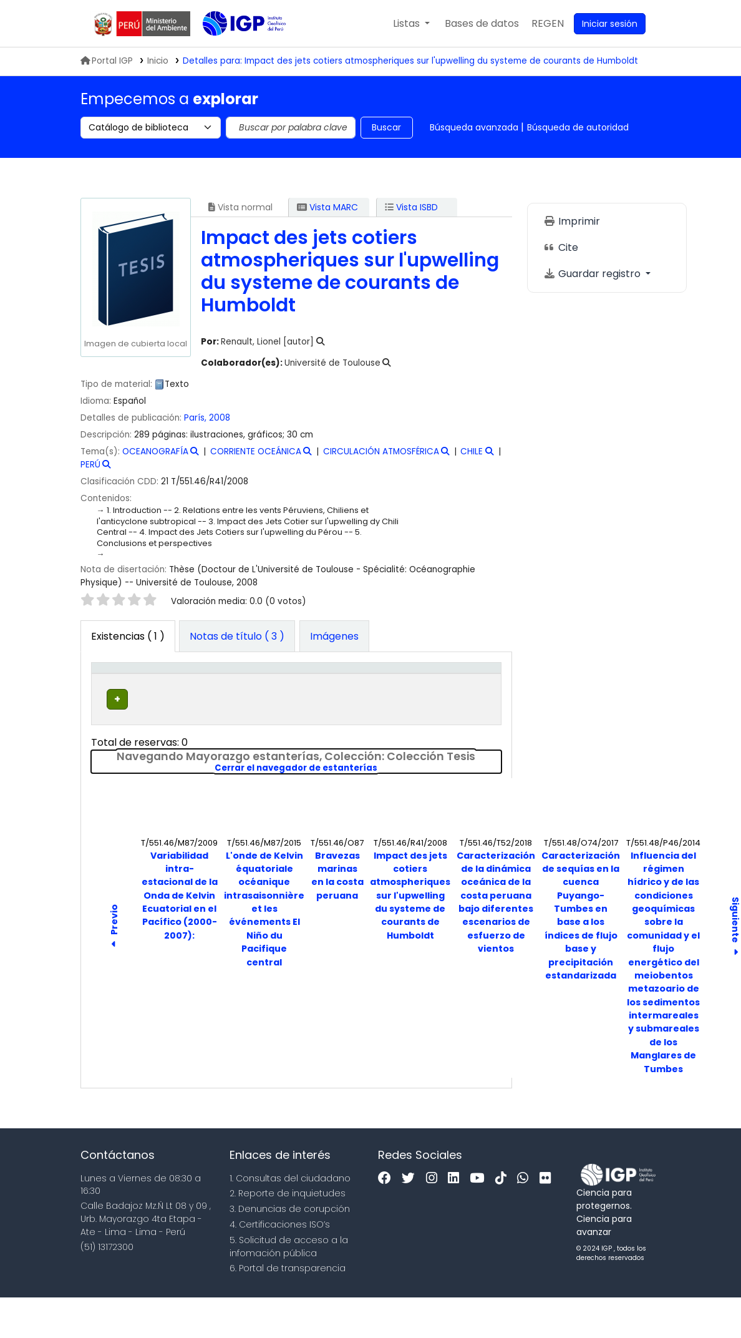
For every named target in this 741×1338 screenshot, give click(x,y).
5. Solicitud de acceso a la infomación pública (289, 1287)
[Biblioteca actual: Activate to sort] (179, 688)
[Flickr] (548, 1219)
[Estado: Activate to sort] (420, 688)
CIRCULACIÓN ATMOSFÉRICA (381, 451)
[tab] (237, 636)
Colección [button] (247, 701)
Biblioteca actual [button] (171, 694)
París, (196, 418)
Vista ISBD (411, 207)
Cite (560, 247)
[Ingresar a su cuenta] (610, 23)
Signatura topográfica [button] (325, 694)
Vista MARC (327, 207)
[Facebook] (387, 1219)
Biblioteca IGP (234, 48)
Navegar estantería (319, 746)
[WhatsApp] (526, 1219)
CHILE (471, 451)
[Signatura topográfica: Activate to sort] (340, 688)
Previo (114, 968)
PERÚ (90, 465)
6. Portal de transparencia (288, 1309)
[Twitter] (411, 1219)
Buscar (386, 127)
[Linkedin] (456, 1219)
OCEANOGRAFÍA (155, 451)
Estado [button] (413, 701)
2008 (219, 418)
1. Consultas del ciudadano (290, 1219)
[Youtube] (480, 1219)
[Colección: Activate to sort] (253, 688)
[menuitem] (547, 23)
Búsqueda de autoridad (578, 127)
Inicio (157, 61)
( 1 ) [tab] (128, 636)
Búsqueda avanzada (474, 127)
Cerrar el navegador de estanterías (358, 809)
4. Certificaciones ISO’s (280, 1265)
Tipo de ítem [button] (108, 687)
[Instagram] (434, 1219)
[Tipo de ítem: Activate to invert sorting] (117, 688)
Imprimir (571, 221)
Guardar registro (593, 273)
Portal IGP (106, 61)
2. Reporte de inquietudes (288, 1234)
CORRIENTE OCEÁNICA (255, 451)
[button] (411, 23)
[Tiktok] (504, 1219)
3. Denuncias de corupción (290, 1249)
